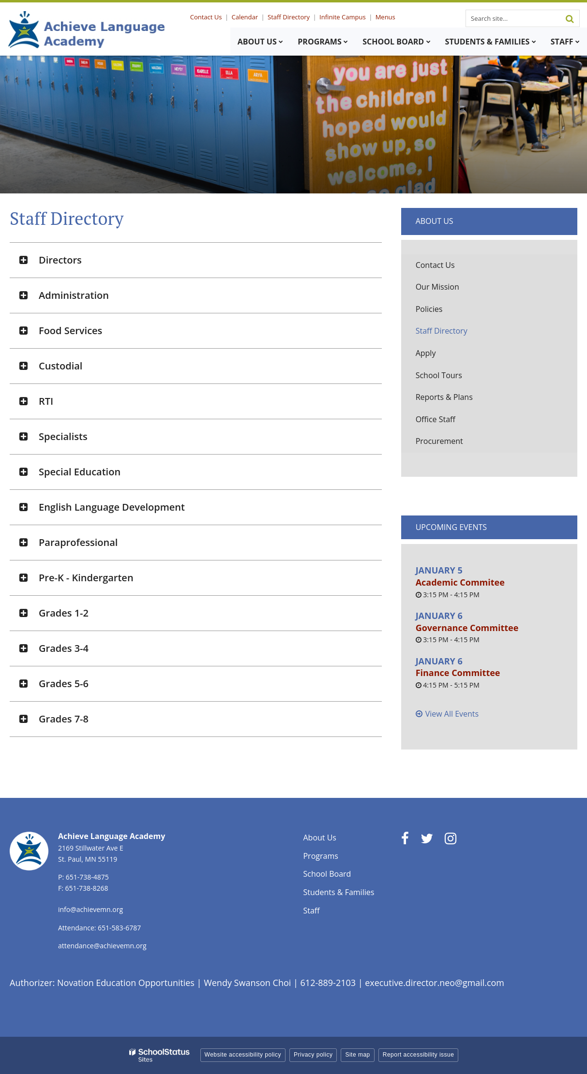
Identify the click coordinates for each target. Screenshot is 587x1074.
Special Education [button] (79, 471)
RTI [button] (46, 401)
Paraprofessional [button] (78, 542)
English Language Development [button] (112, 507)
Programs (320, 856)
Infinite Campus (343, 17)
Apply (426, 353)
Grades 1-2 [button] (64, 612)
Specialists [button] (63, 436)
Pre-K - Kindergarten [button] (86, 577)
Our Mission (437, 286)
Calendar (246, 17)
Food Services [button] (70, 330)
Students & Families (338, 892)
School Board (327, 873)
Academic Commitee (460, 582)
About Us (434, 221)
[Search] (569, 18)
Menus (385, 17)
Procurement (439, 441)
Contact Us (209, 17)
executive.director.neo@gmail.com (436, 982)
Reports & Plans (444, 397)
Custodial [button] (60, 365)
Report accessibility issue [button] (418, 1054)
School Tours (439, 375)
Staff (311, 910)
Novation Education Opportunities (126, 982)
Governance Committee (467, 627)
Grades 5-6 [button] (64, 683)
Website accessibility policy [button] (243, 1054)
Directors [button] (60, 259)
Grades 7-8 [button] (64, 718)
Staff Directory (290, 17)
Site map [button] (357, 1054)
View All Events (452, 713)
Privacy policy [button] (313, 1054)
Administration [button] (74, 295)
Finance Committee (458, 672)
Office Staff (435, 419)
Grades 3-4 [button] (64, 648)
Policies (429, 309)
